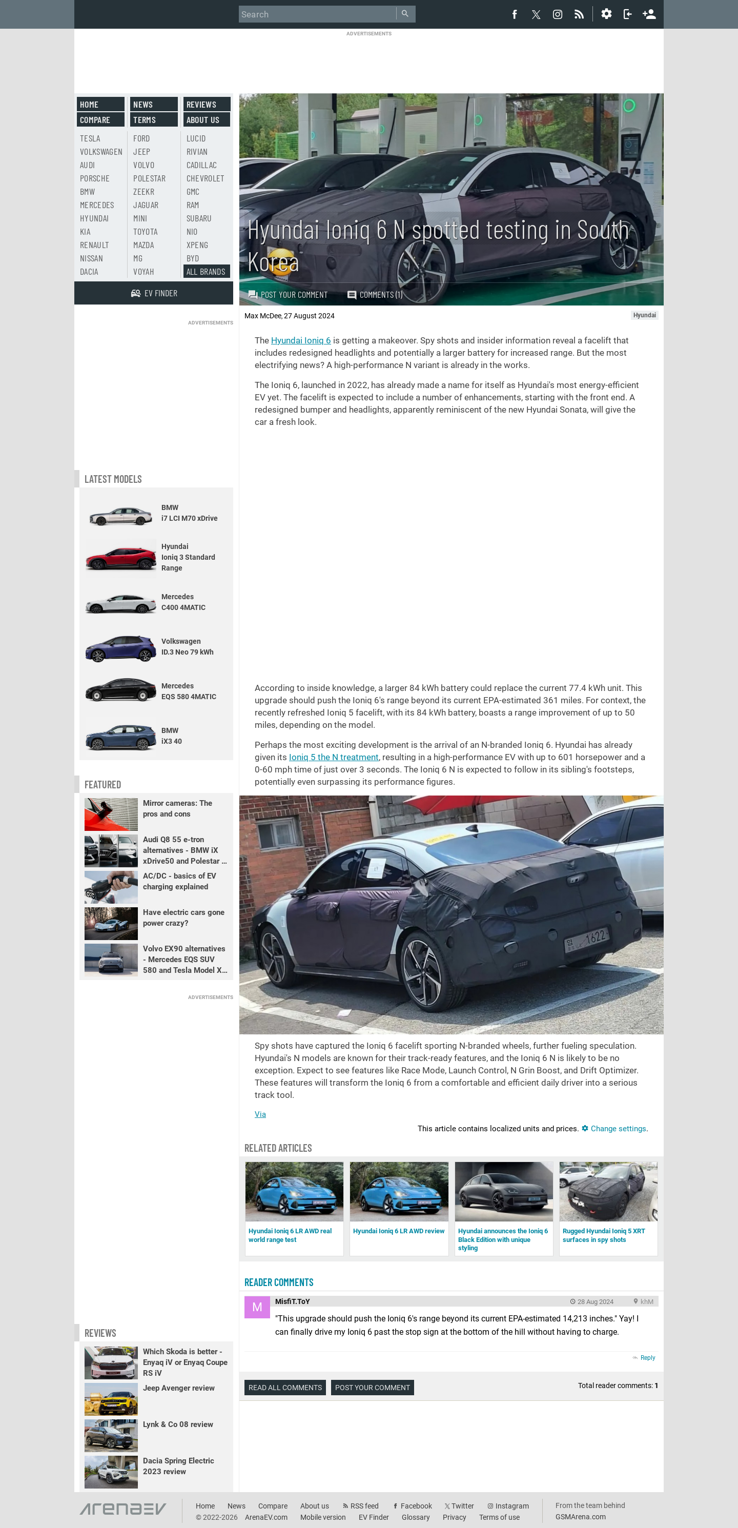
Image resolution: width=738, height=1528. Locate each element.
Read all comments (285, 1387)
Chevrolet (206, 178)
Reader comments (279, 1282)
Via (260, 1114)
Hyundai (94, 217)
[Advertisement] (369, 60)
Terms (144, 119)
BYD (193, 257)
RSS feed (365, 1506)
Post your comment (288, 294)
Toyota (145, 231)
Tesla (90, 138)
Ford (141, 138)
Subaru (199, 217)
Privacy (454, 1517)
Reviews (201, 104)
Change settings (613, 1128)
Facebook (416, 1506)
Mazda (143, 244)
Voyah (143, 271)
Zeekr (143, 191)
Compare (95, 119)
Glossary (416, 1517)
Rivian (197, 151)
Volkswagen (101, 151)
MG (137, 257)
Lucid (196, 138)
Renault (94, 244)
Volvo (143, 164)
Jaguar (145, 204)
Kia (85, 231)
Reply (648, 1357)
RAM (193, 204)
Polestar (149, 178)
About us (203, 119)
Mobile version (323, 1517)
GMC (193, 191)
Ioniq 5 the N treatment (334, 757)
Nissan (91, 257)
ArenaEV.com (266, 1517)
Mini (140, 217)
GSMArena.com (581, 1517)
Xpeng (198, 244)
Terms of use (499, 1517)
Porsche (95, 178)
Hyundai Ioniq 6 (301, 340)
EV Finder (374, 1517)
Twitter (463, 1506)
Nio (192, 231)
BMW (87, 191)
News (143, 104)
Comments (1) (374, 294)
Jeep (141, 151)
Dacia (89, 271)
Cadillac (202, 164)
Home (89, 104)
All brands (206, 271)
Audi (87, 164)
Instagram (512, 1506)
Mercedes (97, 204)
